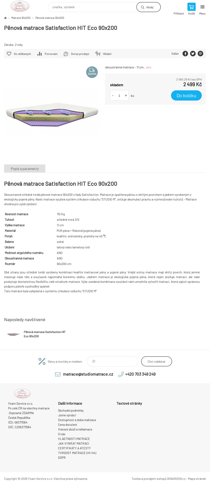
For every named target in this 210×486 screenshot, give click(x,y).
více (148, 67)
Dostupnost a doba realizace (77, 420)
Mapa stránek (197, 478)
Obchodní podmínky (71, 410)
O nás (61, 434)
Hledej (149, 7)
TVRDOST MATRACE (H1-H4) (77, 453)
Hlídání (107, 54)
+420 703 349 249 (140, 374)
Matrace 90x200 (21, 17)
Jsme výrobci (67, 415)
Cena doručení (67, 424)
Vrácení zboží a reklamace (75, 429)
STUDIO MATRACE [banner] (22, 6)
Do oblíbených (22, 54)
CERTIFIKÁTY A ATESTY (74, 448)
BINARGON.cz (176, 478)
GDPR (62, 457)
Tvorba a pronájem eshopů (149, 478)
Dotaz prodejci (80, 54)
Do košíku (186, 95)
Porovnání (51, 54)
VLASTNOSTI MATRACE (74, 439)
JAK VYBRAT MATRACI (73, 443)
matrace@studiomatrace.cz (88, 374)
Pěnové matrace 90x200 (49, 17)
